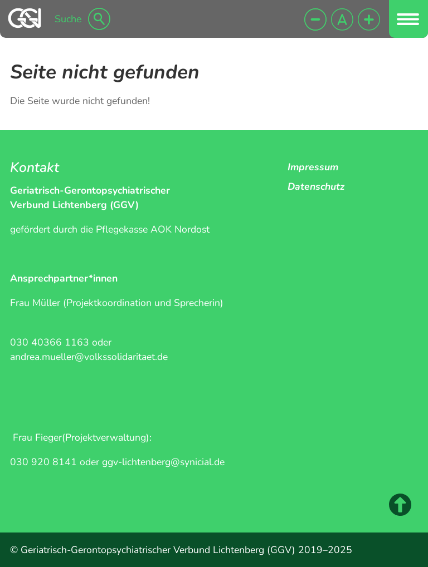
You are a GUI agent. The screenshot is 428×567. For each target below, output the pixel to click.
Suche (68, 19)
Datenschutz (316, 186)
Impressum (313, 167)
